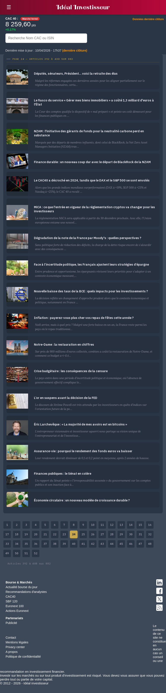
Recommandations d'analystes (26, 592)
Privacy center (15, 647)
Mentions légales (17, 642)
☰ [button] (8, 7)
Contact (11, 637)
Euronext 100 (15, 606)
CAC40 (10, 596)
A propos (12, 652)
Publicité (11, 623)
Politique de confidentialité (23, 656)
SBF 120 (11, 601)
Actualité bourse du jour (21, 587)
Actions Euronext (17, 611)
